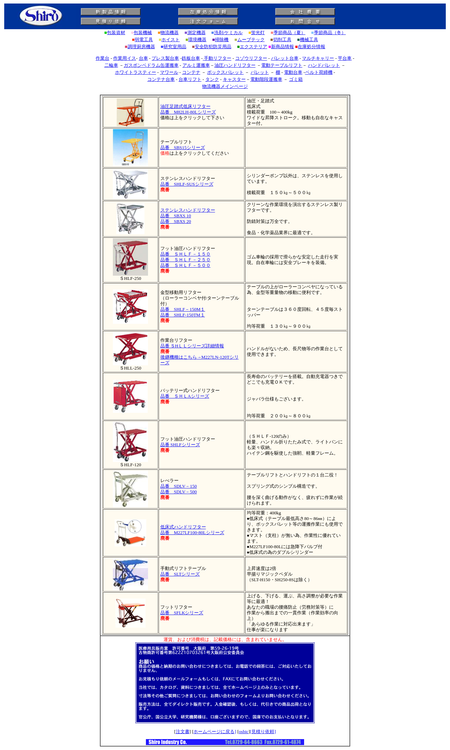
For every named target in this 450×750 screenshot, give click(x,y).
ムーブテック (251, 39)
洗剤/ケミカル (228, 32)
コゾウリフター (251, 58)
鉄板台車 (191, 58)
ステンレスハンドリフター (187, 210)
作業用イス (124, 58)
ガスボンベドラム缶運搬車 (151, 65)
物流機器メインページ (225, 86)
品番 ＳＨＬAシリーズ (184, 396)
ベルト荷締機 (319, 72)
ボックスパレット (225, 72)
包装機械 (143, 32)
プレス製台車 (165, 58)
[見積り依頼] (263, 731)
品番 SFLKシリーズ (182, 612)
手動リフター (217, 58)
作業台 (102, 58)
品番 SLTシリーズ (180, 574)
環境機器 (197, 39)
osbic (243, 731)
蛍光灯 (258, 32)
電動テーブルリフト (281, 65)
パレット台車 (284, 58)
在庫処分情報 (311, 46)
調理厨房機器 (141, 46)
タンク (212, 79)
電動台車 (293, 72)
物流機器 (169, 32)
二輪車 (111, 65)
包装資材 (116, 32)
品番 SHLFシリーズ (180, 444)
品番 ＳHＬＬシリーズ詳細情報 (192, 345)
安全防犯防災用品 (213, 46)
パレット (260, 72)
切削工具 (282, 39)
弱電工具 (144, 39)
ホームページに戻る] (214, 731)
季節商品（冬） (330, 32)
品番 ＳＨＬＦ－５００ (185, 265)
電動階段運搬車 (266, 79)
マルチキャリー (318, 58)
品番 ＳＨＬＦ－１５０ (185, 254)
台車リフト (190, 79)
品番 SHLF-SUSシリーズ (186, 184)
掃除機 (222, 39)
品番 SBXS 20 (175, 221)
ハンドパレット (324, 65)
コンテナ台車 (161, 79)
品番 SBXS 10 (175, 215)
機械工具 (309, 39)
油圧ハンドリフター (235, 65)
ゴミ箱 (296, 79)
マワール (169, 72)
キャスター (234, 79)
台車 (143, 58)
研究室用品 (174, 46)
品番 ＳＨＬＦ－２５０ (185, 259)
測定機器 (196, 32)
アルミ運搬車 (196, 65)
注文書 (182, 731)
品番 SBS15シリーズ (182, 147)
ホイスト (170, 39)
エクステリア (253, 46)
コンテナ (191, 72)
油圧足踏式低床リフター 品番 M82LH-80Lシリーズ (188, 109)
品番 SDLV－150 (178, 486)
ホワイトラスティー (135, 72)
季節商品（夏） (290, 32)
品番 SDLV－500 (178, 491)
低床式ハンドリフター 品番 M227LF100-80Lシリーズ (192, 529)
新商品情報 (282, 46)
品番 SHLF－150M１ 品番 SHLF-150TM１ (182, 312)
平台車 (345, 58)
